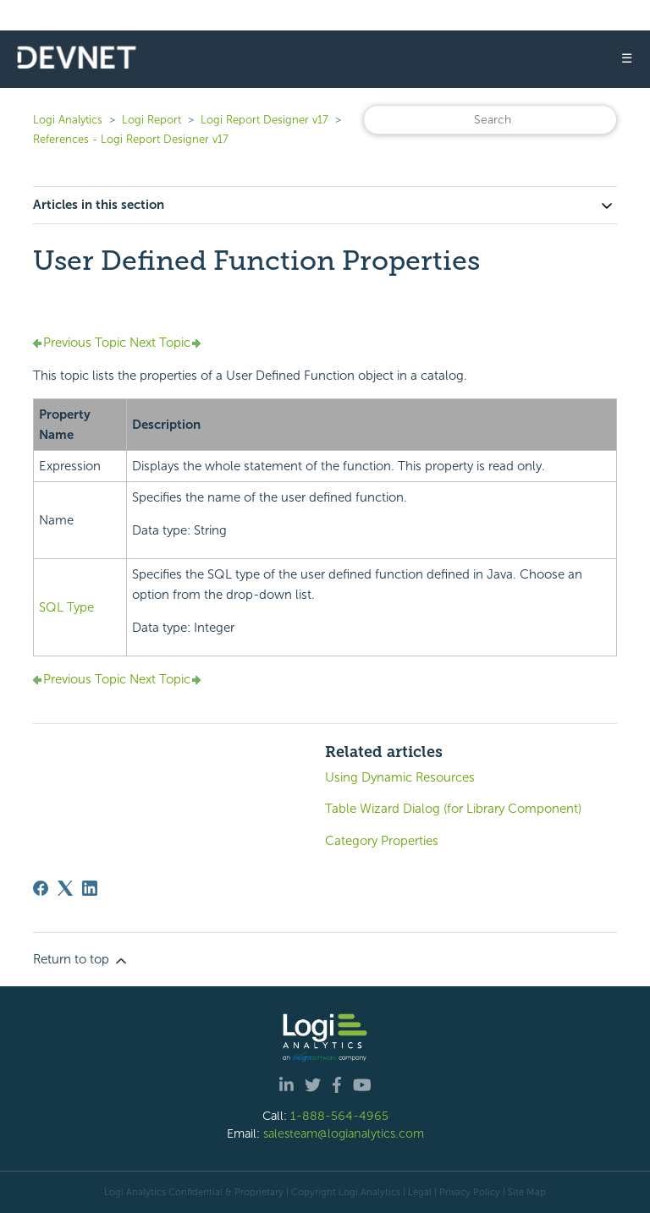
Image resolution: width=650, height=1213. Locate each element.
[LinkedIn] (89, 888)
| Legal (417, 1192)
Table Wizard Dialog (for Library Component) (453, 808)
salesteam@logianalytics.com (343, 1133)
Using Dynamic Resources (400, 777)
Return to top (81, 960)
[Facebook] (40, 888)
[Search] (490, 119)
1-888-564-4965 (339, 1115)
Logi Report (151, 119)
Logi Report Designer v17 (264, 119)
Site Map (527, 1192)
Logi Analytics (67, 119)
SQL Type (66, 607)
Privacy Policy (469, 1192)
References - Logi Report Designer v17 (131, 139)
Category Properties (381, 840)
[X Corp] (65, 888)
